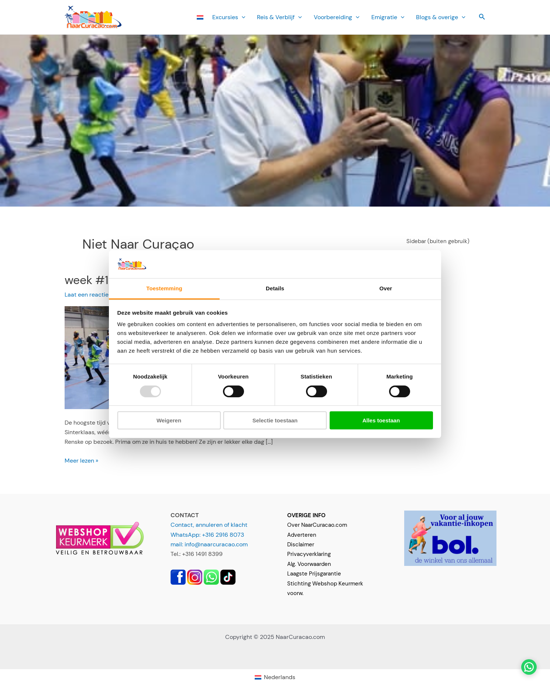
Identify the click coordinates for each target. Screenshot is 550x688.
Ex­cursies (228, 17)
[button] (482, 17)
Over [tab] (385, 288)
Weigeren (169, 420)
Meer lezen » (81, 461)
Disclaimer (300, 544)
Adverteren (301, 535)
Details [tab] (275, 288)
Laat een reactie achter (96, 294)
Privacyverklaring (309, 554)
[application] (241, 17)
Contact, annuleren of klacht (209, 525)
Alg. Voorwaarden (309, 564)
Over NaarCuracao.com (317, 525)
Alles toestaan (381, 420)
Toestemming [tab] (164, 288)
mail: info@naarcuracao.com (209, 544)
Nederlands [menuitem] (279, 677)
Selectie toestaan (275, 420)
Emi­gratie (388, 17)
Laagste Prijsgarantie (314, 573)
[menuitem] (200, 17)
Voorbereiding (337, 17)
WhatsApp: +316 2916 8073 (207, 535)
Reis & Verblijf (279, 17)
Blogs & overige (440, 17)
